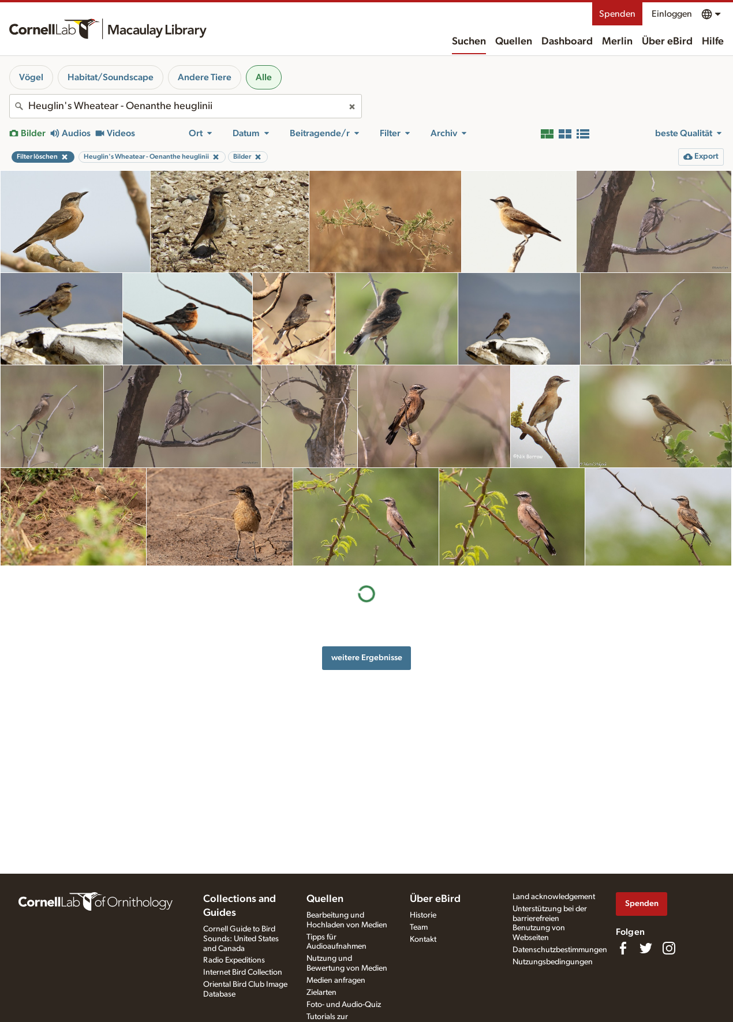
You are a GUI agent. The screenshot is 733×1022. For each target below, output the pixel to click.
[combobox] (185, 106)
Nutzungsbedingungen (553, 962)
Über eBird (667, 41)
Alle (264, 77)
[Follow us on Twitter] (646, 948)
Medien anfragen (335, 980)
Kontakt (423, 939)
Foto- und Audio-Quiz (343, 1005)
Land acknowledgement (554, 897)
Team (419, 927)
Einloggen (672, 13)
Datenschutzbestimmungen (560, 950)
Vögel (31, 77)
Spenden (617, 13)
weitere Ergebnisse (366, 657)
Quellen (513, 41)
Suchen (469, 41)
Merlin (617, 41)
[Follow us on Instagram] (669, 948)
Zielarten (321, 993)
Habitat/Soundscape (111, 77)
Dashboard (567, 41)
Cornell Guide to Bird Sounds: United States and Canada (241, 939)
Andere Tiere (204, 77)
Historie (423, 915)
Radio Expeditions (234, 960)
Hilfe (713, 41)
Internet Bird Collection (242, 972)
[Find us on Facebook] (623, 948)
